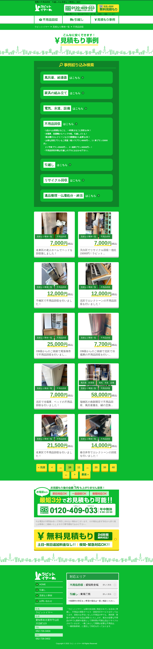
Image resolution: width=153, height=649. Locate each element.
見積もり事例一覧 (61, 27)
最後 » (85, 474)
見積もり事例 (45, 595)
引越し (42, 590)
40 (113, 467)
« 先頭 (41, 467)
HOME (42, 584)
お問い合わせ (45, 601)
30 (104, 467)
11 (78, 467)
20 (96, 467)
